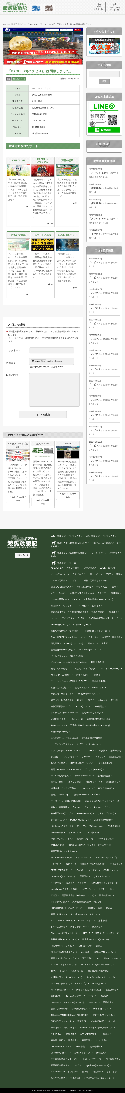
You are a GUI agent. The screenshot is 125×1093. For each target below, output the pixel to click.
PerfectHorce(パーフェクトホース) (67, 908)
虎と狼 (114, 700)
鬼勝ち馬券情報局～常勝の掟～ (65, 631)
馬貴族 (102, 750)
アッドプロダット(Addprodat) (64, 750)
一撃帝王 (105, 1034)
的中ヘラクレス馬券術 (61, 700)
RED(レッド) (98, 687)
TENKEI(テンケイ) (59, 624)
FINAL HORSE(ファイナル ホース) (67, 637)
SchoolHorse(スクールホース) (84, 914)
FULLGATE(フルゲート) (62, 920)
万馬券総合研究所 (59, 1065)
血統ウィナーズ (93, 782)
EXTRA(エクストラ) (73, 643)
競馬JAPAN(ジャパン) (104, 952)
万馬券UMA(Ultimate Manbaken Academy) (90, 725)
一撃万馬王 (101, 586)
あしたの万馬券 (58, 763)
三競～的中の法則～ (60, 687)
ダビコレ (55, 757)
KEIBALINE (56, 568)
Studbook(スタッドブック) (108, 857)
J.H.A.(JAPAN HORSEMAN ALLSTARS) (69, 1015)
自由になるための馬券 (61, 586)
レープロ (76, 1065)
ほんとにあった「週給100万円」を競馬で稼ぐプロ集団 (76, 738)
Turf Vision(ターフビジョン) (64, 1071)
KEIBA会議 (79, 1046)
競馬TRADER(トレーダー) (86, 794)
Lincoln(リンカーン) (60, 1053)
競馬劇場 (107, 1002)
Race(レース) (94, 908)
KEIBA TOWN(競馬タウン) (63, 952)
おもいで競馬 (73, 568)
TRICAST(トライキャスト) (63, 964)
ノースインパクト (59, 574)
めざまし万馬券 (84, 586)
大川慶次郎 (56, 977)
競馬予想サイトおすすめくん (64, 851)
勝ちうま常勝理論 (59, 807)
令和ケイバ (76, 719)
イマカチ (83, 606)
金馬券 (69, 883)
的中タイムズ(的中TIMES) (88, 990)
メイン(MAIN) (92, 832)
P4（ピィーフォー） (110, 668)
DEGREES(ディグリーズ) (63, 876)
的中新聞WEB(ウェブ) (61, 813)
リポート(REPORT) (83, 775)
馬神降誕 (115, 593)
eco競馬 (54, 606)
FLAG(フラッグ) (86, 920)
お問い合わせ (22, 555)
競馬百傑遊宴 (97, 612)
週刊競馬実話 (104, 775)
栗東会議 (102, 920)
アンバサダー (70, 757)
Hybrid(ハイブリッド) (91, 1059)
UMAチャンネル (111, 958)
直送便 (54, 895)
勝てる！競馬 (57, 782)
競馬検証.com (105, 895)
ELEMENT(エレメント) (61, 1021)
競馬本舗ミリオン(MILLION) (95, 939)
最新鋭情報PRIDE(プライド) (64, 939)
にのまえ (96, 606)
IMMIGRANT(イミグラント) (104, 883)
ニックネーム (13, 350)
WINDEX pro (57, 845)
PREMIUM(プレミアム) (61, 946)
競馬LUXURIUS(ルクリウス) (64, 958)
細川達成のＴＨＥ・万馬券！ (64, 788)
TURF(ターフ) (84, 946)
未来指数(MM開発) (103, 820)
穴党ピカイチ (78, 574)
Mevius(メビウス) (80, 1009)
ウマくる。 (68, 606)
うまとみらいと (100, 876)
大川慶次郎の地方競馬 (98, 971)
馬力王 (104, 643)
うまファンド (87, 889)
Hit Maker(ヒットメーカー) (97, 631)
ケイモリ (99, 757)
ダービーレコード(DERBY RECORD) (68, 662)
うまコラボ (111, 1071)
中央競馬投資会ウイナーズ (63, 1059)
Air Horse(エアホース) (61, 990)
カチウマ (102, 593)
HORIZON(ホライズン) (87, 694)
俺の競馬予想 (112, 1059)
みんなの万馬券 (58, 1078)
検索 (104, 81)
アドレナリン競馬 (59, 901)
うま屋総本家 (104, 763)
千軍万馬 (55, 1027)
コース (54, 618)
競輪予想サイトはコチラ (99, 536)
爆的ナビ (70, 864)
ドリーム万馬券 (58, 927)
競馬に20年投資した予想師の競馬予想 (69, 612)
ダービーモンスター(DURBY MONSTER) (70, 820)
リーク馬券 (56, 883)
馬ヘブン (92, 643)
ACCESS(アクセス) (60, 775)
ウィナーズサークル (82, 624)
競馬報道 (72, 1040)
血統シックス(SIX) (59, 731)
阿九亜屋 (55, 643)
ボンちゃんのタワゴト (61, 826)
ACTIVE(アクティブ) (60, 983)
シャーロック (57, 832)
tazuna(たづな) (101, 807)
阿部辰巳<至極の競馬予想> (92, 864)
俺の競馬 (97, 1071)
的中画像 (11, 363)
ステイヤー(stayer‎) (96, 700)
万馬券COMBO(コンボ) (98, 719)
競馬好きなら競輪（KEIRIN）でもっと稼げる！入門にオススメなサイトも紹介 (87, 544)
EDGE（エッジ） (108, 568)
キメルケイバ (74, 832)
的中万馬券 (81, 675)
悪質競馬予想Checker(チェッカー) (78, 895)
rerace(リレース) (84, 813)
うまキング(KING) (105, 813)
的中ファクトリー (78, 927)
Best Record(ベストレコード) (101, 977)
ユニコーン (89, 750)
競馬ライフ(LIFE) (85, 838)
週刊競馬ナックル (90, 958)
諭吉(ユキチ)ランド (60, 794)
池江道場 (70, 1034)
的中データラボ (58, 971)
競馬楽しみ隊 (115, 757)
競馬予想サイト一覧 (63, 563)
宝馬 (114, 586)
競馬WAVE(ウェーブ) (91, 712)
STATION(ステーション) (81, 763)
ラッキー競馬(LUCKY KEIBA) (64, 599)
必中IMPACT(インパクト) (103, 1021)
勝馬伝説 (86, 1040)
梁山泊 (80, 700)
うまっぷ (92, 637)
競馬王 (99, 946)
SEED (108, 574)
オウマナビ (69, 1027)
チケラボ (86, 757)
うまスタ (96, 675)
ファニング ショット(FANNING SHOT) (69, 681)
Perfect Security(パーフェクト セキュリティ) (89, 845)
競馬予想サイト (19, 79)
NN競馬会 (99, 706)
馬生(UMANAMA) (88, 1034)
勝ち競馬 (100, 1053)
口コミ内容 (12, 375)
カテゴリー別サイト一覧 (114, 7)
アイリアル (67, 618)
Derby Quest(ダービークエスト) (81, 996)
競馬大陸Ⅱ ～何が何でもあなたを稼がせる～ (91, 1078)
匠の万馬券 (111, 990)
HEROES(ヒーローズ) (89, 649)
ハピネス (74, 580)
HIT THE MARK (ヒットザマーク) (101, 933)
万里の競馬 (89, 568)
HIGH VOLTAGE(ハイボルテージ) (96, 964)
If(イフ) (101, 889)
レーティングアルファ (61, 744)
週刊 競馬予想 (97, 662)
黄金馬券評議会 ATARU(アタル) (98, 599)
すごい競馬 (100, 1040)
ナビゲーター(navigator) (88, 744)
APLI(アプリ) (81, 983)
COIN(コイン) (110, 870)
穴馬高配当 (113, 826)
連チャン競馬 (74, 782)
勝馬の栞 (96, 927)
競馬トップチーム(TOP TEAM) (65, 769)
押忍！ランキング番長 (61, 838)
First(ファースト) (74, 977)
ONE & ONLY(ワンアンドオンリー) (101, 801)
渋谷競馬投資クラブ (60, 706)
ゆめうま (55, 1002)
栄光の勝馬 (115, 750)
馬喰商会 (113, 612)
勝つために (95, 574)
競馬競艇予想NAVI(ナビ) (62, 649)
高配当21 (81, 1021)
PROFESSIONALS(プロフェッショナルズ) (71, 857)
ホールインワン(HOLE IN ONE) (97, 788)
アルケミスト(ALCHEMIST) (64, 712)
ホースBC (93, 1002)
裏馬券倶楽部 (98, 681)
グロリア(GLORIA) (93, 769)
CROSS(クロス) (82, 706)
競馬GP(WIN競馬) (59, 668)
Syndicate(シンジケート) (97, 1065)
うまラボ (82, 883)
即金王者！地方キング (61, 694)
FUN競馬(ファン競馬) (103, 1015)
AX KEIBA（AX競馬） (61, 675)
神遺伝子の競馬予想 (111, 637)
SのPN (81, 618)
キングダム (56, 1034)
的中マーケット (58, 725)
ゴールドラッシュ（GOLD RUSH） (67, 656)
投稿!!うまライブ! (82, 1053)
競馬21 (109, 908)
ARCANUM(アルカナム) (81, 593)
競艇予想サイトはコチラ (65, 536)
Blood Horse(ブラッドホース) (64, 933)
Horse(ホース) (99, 983)
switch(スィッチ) (113, 782)
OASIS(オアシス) (101, 1009)
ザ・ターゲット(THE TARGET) (65, 801)
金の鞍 (85, 1071)
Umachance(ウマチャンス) (63, 889)
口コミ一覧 (98, 6)
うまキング (56, 864)
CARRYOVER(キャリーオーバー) (104, 618)
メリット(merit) (58, 593)
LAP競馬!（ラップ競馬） (84, 668)
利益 (9, 79)
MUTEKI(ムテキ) (58, 719)
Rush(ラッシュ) (105, 838)
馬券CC (105, 996)
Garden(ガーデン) (80, 807)
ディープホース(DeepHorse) (90, 826)
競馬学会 (84, 876)
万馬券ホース (76, 971)
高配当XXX (56, 996)
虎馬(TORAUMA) (59, 1009)
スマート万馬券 (58, 580)
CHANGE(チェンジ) (60, 1046)
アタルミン (115, 864)
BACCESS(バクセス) (74, 1002)
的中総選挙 (95, 1046)
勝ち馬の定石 (57, 1040)
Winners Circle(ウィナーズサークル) (96, 1027)
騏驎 (118, 574)
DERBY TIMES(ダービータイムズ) (67, 870)
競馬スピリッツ (58, 914)
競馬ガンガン (81, 687)
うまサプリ (93, 870)
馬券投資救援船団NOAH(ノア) (86, 901)
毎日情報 (85, 952)
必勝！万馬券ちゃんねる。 (96, 580)
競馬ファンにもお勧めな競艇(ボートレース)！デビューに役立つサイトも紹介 (87, 554)
